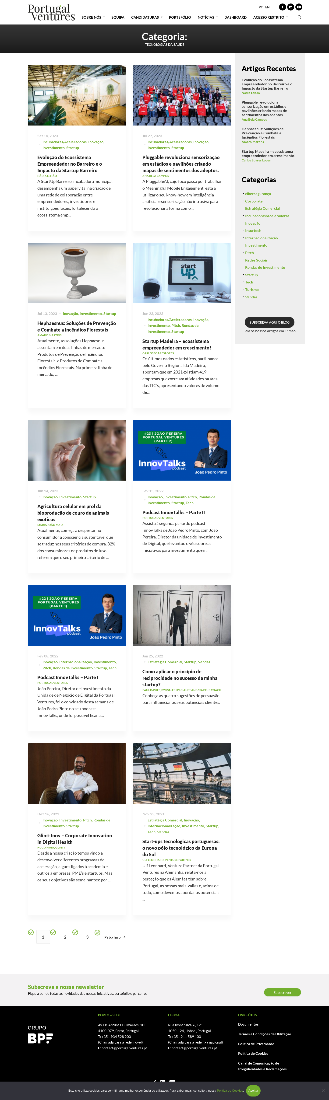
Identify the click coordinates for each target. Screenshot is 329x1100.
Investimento (53, 147)
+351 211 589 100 (186, 1036)
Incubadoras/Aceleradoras (64, 142)
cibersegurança (258, 218)
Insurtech (253, 254)
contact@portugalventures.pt (124, 1048)
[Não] (323, 1090)
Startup (72, 147)
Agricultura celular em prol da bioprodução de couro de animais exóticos (73, 536)
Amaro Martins (253, 142)
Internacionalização (261, 262)
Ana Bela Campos (254, 119)
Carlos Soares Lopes (256, 160)
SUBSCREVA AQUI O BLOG (270, 347)
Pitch (175, 348)
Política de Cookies (253, 1053)
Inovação (95, 142)
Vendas (251, 321)
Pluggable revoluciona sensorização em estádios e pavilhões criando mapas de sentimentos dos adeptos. (181, 164)
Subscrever (282, 992)
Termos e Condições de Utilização (264, 1034)
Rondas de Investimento (265, 291)
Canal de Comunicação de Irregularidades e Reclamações (262, 1066)
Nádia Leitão (251, 93)
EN (267, 7)
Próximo (115, 937)
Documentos (248, 1024)
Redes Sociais (256, 284)
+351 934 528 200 (116, 1036)
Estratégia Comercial (262, 232)
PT (261, 7)
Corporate (254, 225)
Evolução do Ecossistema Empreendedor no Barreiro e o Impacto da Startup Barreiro (69, 163)
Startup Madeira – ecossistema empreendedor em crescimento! (269, 153)
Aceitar (253, 1090)
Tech (249, 306)
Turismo (252, 313)
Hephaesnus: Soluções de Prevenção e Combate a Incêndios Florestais (263, 132)
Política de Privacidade (256, 1044)
